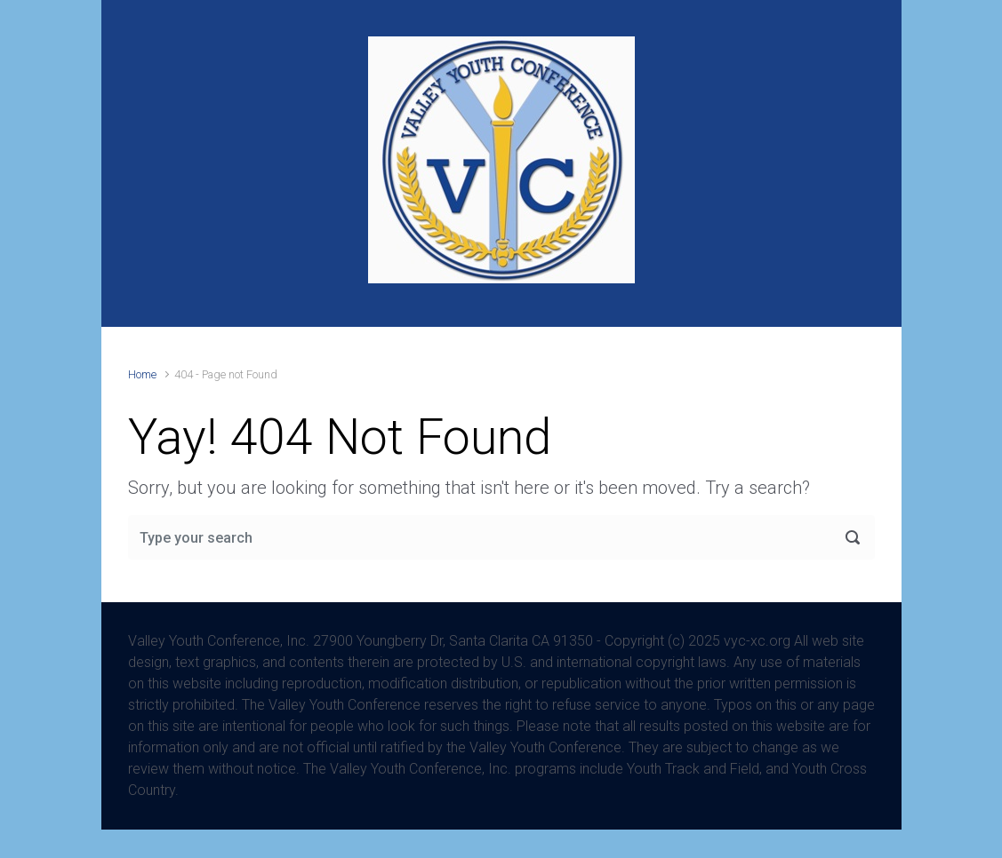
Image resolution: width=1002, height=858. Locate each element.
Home (142, 374)
